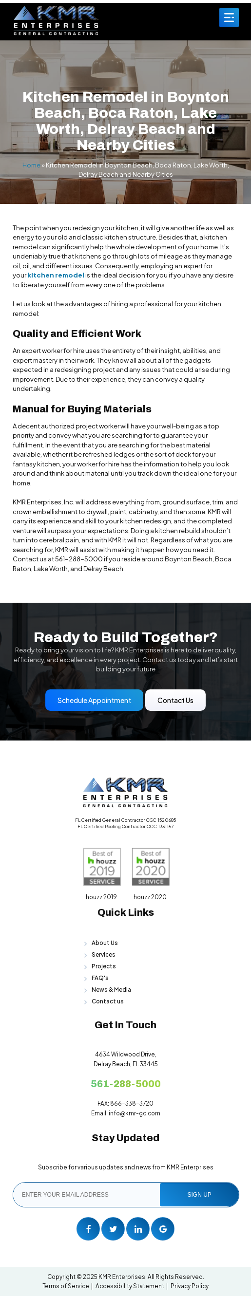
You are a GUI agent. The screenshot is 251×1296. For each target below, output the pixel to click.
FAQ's (100, 977)
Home (31, 165)
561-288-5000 (126, 1083)
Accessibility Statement (130, 1286)
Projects (104, 966)
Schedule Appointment (94, 700)
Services (104, 954)
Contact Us (175, 700)
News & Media (111, 989)
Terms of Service (66, 1286)
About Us (105, 942)
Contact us (108, 1001)
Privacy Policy (190, 1286)
